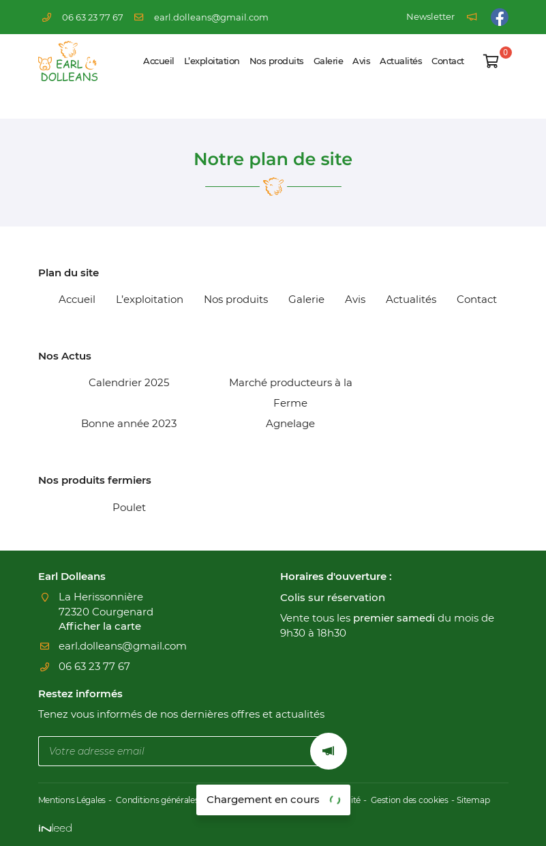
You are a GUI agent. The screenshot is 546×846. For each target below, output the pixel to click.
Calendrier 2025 (129, 382)
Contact (447, 61)
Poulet (129, 507)
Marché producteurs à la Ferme (290, 392)
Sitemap (501, 801)
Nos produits (276, 61)
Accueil (159, 61)
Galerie (329, 61)
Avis (361, 61)
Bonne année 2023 (129, 423)
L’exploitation (212, 61)
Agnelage (290, 423)
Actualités (401, 61)
